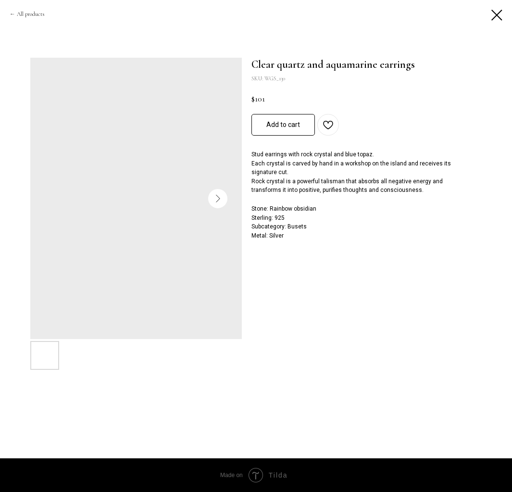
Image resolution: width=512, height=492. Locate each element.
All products (30, 14)
